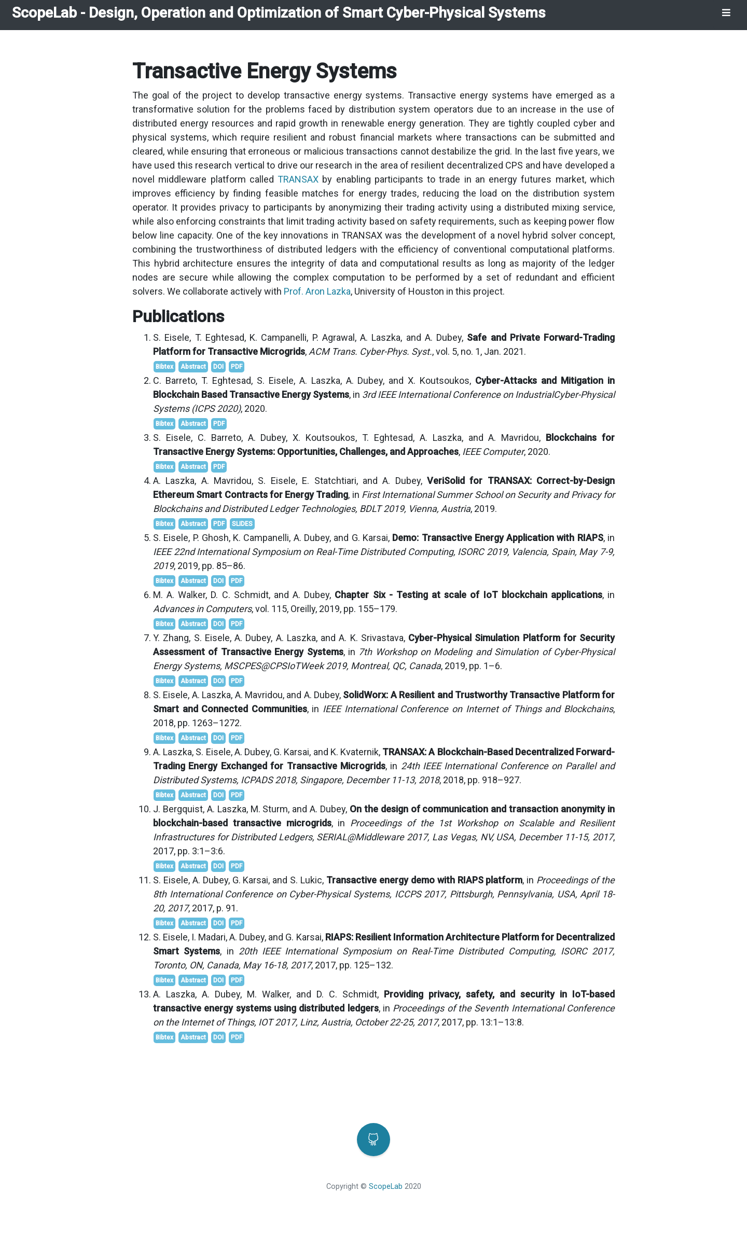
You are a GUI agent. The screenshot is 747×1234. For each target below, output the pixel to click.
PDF (236, 366)
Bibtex (164, 366)
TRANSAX (298, 179)
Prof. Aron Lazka (317, 291)
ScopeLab (44, 12)
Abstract (193, 366)
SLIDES (242, 524)
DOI (218, 366)
